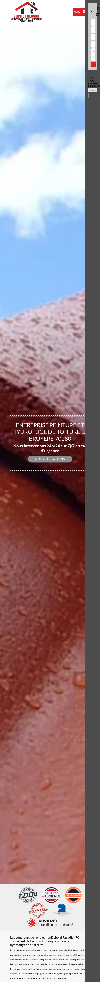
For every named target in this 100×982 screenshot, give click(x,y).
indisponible (7, 26)
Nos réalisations (50, 459)
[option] (50, 491)
